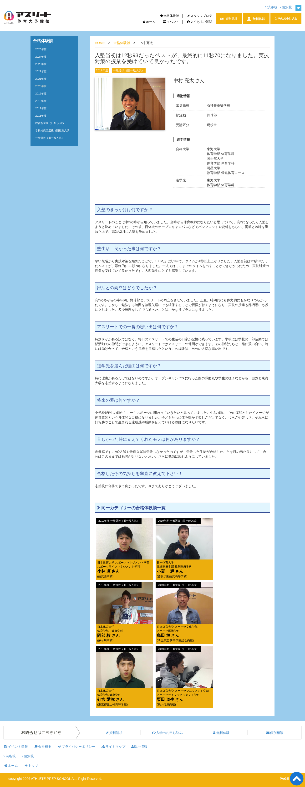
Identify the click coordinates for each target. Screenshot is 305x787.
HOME (100, 43)
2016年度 (40, 115)
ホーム (148, 22)
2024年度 (40, 56)
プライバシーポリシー (76, 746)
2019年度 (40, 93)
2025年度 (40, 49)
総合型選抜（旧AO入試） (50, 123)
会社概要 (42, 746)
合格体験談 (169, 16)
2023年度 (40, 64)
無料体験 (221, 733)
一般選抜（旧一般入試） (128, 70)
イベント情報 (16, 746)
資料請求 (114, 733)
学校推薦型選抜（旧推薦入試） (53, 130)
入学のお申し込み (167, 733)
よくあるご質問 (199, 22)
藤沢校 (286, 7)
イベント (171, 22)
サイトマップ (113, 746)
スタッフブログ (199, 16)
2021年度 (40, 78)
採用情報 (139, 746)
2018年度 (40, 100)
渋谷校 (271, 7)
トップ (31, 765)
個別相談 (274, 733)
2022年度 (40, 71)
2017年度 (102, 70)
